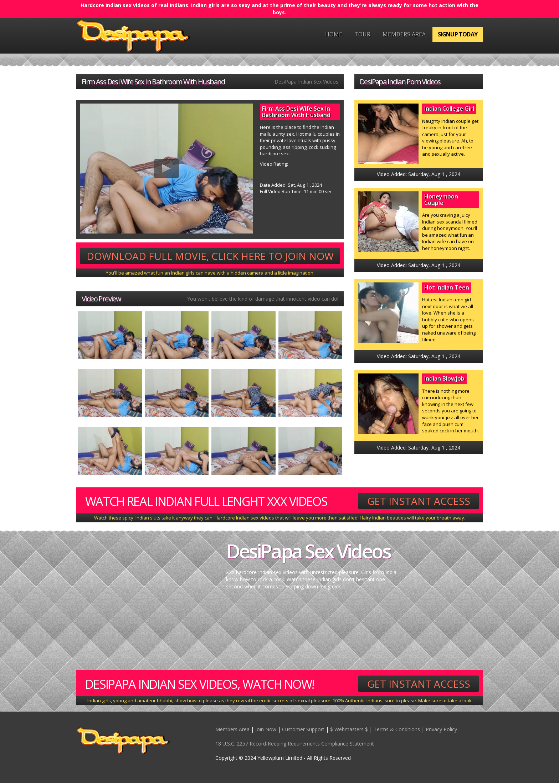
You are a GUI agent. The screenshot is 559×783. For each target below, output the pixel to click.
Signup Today (457, 34)
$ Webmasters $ (349, 729)
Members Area (404, 34)
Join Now (265, 729)
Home (333, 34)
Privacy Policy (441, 729)
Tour (362, 34)
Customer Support (303, 729)
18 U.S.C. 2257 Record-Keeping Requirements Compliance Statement (294, 743)
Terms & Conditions (397, 729)
